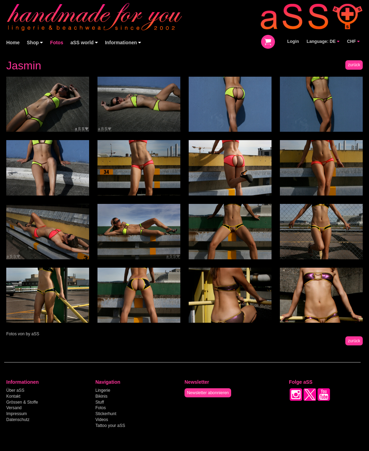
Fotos (56, 42)
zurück (354, 64)
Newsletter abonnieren (208, 392)
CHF (353, 41)
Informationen (123, 42)
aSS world (84, 42)
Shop (35, 42)
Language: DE (323, 41)
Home (12, 42)
